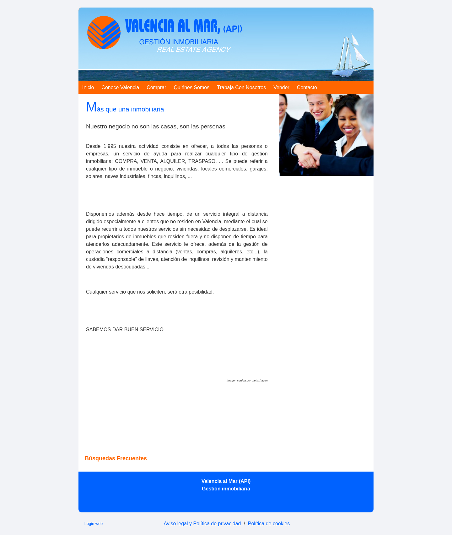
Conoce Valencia (120, 87)
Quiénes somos (191, 87)
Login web (93, 523)
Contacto (307, 87)
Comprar (156, 87)
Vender (281, 87)
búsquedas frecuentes (116, 458)
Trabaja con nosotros (241, 87)
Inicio (88, 87)
